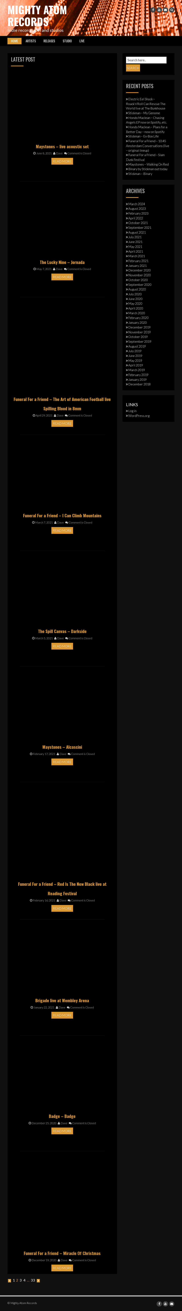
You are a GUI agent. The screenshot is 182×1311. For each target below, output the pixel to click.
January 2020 (137, 322)
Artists (31, 40)
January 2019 (137, 379)
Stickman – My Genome (144, 113)
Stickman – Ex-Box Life (143, 136)
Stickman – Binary (140, 173)
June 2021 (135, 242)
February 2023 (138, 213)
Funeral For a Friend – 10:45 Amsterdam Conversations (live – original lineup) (147, 145)
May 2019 (135, 360)
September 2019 (139, 341)
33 (33, 1280)
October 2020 (138, 280)
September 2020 (139, 284)
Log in (132, 411)
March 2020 (136, 313)
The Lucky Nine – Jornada (62, 261)
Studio (67, 40)
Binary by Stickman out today (148, 169)
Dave (58, 153)
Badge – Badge (62, 1116)
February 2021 (138, 261)
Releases (49, 40)
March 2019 (136, 370)
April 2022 (135, 218)
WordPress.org (139, 415)
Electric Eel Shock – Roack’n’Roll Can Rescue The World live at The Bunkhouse (145, 103)
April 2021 (135, 251)
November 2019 (139, 332)
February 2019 (138, 375)
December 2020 (139, 270)
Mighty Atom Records (37, 15)
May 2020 (135, 303)
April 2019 (135, 365)
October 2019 (138, 336)
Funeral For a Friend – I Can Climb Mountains (62, 515)
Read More (62, 161)
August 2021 (137, 232)
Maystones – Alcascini (62, 746)
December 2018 (139, 384)
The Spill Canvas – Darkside (62, 631)
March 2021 (136, 256)
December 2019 (139, 327)
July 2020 (134, 294)
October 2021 (138, 223)
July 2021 (134, 237)
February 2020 (138, 317)
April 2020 (135, 308)
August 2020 (137, 289)
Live (81, 40)
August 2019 (137, 346)
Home (14, 40)
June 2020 (135, 299)
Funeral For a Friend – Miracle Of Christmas (62, 1253)
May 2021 (135, 246)
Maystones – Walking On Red (148, 164)
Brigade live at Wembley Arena (62, 1000)
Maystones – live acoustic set (62, 146)
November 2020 (139, 275)
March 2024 (136, 204)
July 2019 (134, 351)
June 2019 (135, 355)
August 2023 (137, 208)
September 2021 (139, 227)
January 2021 (137, 265)
